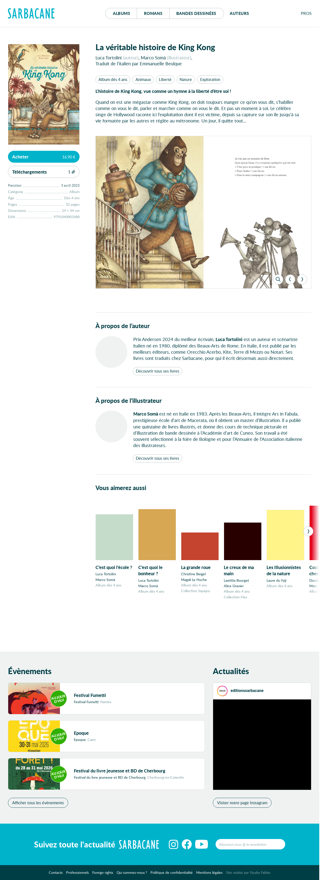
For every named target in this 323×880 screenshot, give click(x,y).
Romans (153, 13)
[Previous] (290, 279)
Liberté (165, 79)
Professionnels (77, 875)
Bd (196, 13)
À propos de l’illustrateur (128, 400)
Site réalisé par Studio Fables (248, 875)
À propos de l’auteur (122, 325)
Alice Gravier (234, 585)
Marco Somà (153, 57)
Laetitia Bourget (236, 580)
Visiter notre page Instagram (242, 805)
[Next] (302, 279)
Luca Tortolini (108, 57)
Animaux (143, 79)
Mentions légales (209, 875)
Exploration (210, 79)
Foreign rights (102, 875)
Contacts (56, 875)
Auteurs (239, 13)
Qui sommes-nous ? (132, 875)
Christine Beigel (193, 574)
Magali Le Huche (194, 579)
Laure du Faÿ (276, 580)
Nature (186, 79)
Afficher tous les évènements (38, 805)
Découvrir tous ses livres (157, 371)
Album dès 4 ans (112, 79)
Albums (121, 13)
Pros (306, 13)
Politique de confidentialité (171, 875)
